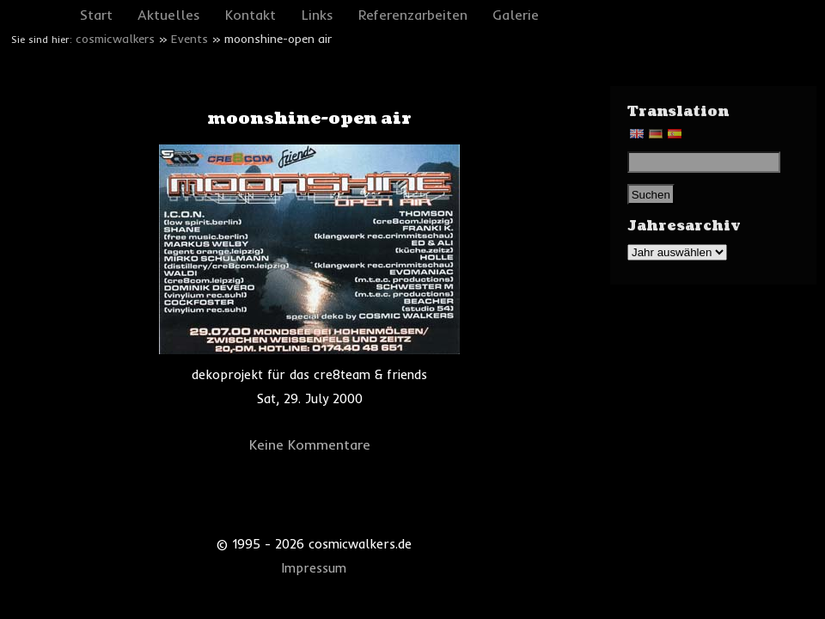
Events (189, 39)
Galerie (515, 14)
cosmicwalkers (115, 39)
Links (317, 14)
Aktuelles (169, 14)
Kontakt (250, 14)
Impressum (314, 568)
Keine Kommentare (309, 444)
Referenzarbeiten (413, 14)
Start (96, 14)
